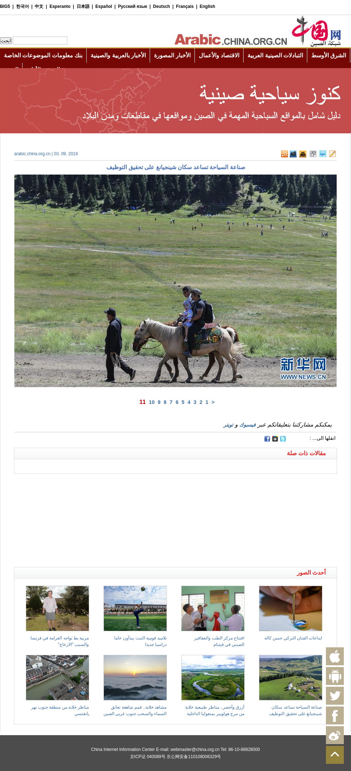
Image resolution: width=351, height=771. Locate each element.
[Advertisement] (95, 483)
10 (152, 402)
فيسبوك (247, 425)
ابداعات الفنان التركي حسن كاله (293, 638)
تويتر (228, 425)
